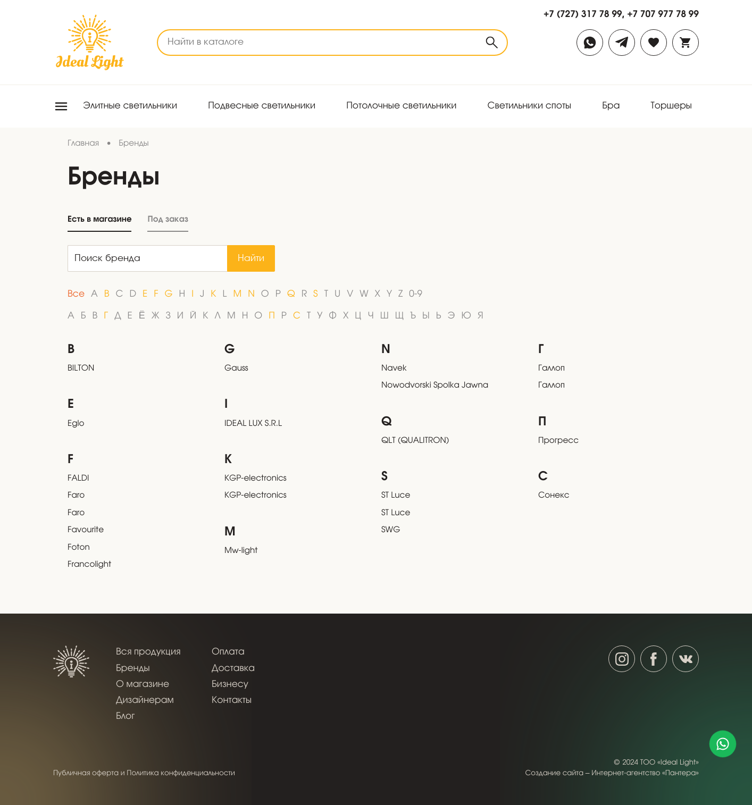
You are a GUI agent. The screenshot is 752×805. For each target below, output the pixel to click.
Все (76, 294)
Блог (125, 716)
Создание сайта (554, 773)
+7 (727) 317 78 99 (583, 14)
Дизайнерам (145, 700)
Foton (79, 548)
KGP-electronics (255, 479)
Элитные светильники (130, 106)
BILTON (81, 369)
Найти (251, 258)
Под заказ (167, 219)
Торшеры (671, 106)
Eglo (76, 424)
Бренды (133, 668)
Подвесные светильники (261, 106)
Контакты (232, 700)
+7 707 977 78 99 (663, 14)
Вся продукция (148, 652)
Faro (76, 496)
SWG (390, 530)
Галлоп (551, 369)
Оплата (228, 652)
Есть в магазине (99, 219)
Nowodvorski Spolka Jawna (434, 386)
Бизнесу (230, 684)
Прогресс (558, 441)
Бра (611, 106)
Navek (394, 369)
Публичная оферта (86, 773)
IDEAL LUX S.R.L (253, 424)
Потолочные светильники (401, 106)
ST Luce (395, 496)
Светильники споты (529, 106)
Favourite (86, 530)
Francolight (89, 565)
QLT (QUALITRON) (415, 441)
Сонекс (554, 496)
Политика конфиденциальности (181, 773)
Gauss (236, 369)
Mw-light (240, 551)
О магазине (142, 684)
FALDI (78, 479)
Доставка (233, 668)
